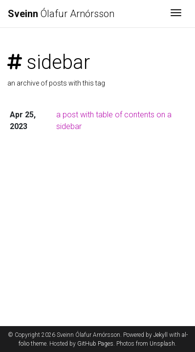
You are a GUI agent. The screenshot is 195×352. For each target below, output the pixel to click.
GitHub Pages (95, 343)
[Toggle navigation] (176, 13)
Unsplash (162, 343)
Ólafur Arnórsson (61, 14)
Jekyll (160, 334)
